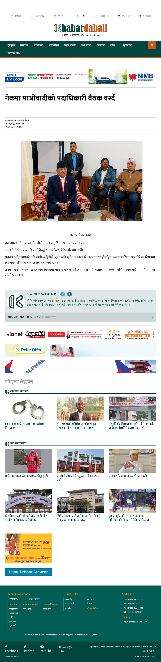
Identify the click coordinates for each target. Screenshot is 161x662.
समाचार (24, 45)
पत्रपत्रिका (38, 45)
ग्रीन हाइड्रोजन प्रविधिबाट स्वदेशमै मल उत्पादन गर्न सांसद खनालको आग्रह (76, 426)
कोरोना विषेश (14, 53)
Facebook (11, 649)
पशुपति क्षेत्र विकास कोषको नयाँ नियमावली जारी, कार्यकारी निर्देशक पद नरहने (131, 426)
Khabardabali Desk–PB (42, 294)
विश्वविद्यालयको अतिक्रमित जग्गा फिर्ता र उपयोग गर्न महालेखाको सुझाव (26, 518)
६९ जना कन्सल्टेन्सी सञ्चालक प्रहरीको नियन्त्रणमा (24, 426)
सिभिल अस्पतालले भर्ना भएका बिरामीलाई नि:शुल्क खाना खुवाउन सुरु (78, 518)
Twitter (28, 649)
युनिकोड (127, 45)
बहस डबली (70, 45)
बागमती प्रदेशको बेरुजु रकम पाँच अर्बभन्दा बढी (78, 478)
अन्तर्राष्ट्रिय (54, 45)
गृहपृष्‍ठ (11, 45)
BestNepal (151, 656)
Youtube (46, 649)
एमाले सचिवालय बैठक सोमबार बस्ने (128, 476)
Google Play (65, 649)
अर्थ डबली (86, 45)
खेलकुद (101, 45)
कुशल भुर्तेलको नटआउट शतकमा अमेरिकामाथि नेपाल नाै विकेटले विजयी (129, 518)
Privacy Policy (11, 656)
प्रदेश (112, 45)
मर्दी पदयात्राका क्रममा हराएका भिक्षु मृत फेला (28, 476)
